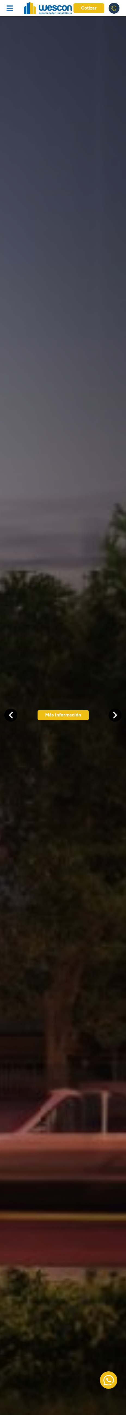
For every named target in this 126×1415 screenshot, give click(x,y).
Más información (63, 715)
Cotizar (89, 8)
